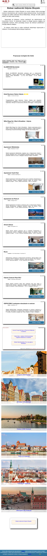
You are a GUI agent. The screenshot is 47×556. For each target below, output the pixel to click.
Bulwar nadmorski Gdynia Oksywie (23, 521)
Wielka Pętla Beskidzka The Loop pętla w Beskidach (23, 343)
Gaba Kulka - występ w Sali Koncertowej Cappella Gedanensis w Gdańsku (23, 337)
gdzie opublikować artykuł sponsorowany (37, 348)
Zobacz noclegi (36, 87)
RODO (29, 554)
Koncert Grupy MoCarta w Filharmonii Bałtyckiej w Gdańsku (23, 331)
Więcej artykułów (6, 327)
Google (23, 551)
